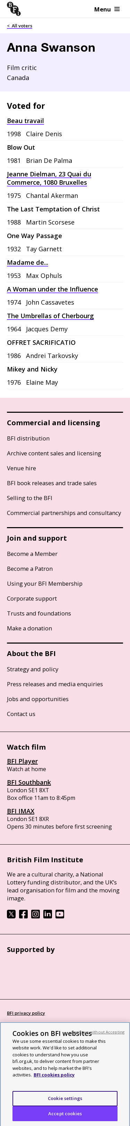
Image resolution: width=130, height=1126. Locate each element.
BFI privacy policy (26, 1013)
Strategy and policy (32, 669)
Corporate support (32, 598)
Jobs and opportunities (38, 699)
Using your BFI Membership (45, 583)
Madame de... (27, 262)
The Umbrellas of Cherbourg (50, 316)
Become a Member (32, 554)
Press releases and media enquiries (55, 684)
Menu (107, 9)
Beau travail (25, 120)
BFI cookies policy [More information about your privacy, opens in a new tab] (54, 1078)
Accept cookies (65, 1116)
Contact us (21, 714)
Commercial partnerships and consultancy (64, 513)
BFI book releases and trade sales (52, 483)
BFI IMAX (20, 811)
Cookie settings (65, 1101)
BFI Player (22, 761)
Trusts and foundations (39, 613)
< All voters (19, 26)
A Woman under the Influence (52, 289)
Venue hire (21, 468)
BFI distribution (28, 438)
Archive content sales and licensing (54, 453)
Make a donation (29, 628)
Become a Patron (30, 569)
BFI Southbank (29, 782)
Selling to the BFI (29, 498)
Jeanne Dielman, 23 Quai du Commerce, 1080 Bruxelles (49, 178)
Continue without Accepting (97, 1034)
